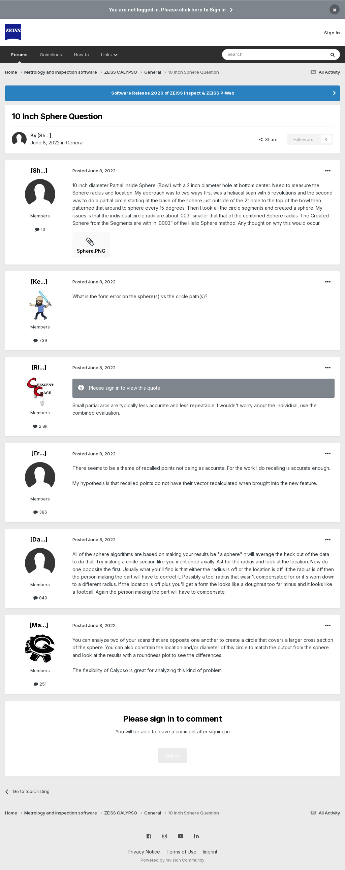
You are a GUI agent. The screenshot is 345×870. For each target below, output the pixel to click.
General (75, 142)
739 (40, 340)
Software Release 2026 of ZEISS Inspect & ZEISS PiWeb (172, 93)
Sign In (332, 32)
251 (40, 684)
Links (109, 54)
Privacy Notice (144, 852)
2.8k (40, 426)
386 (40, 512)
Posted (94, 170)
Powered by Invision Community (172, 860)
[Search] (256, 54)
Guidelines (51, 54)
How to (81, 54)
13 (40, 229)
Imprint (210, 852)
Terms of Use (181, 852)
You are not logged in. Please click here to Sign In (167, 9)
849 (40, 597)
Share (268, 139)
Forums (19, 57)
